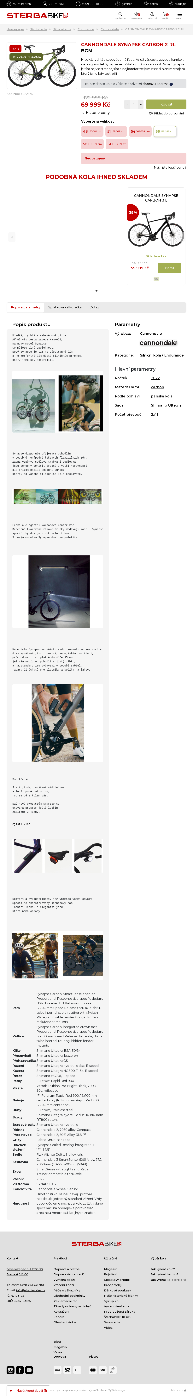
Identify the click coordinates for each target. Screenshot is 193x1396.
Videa (108, 1327)
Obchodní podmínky (69, 1295)
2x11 (154, 414)
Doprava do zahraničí (69, 1274)
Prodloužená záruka (119, 1311)
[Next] (70, 66)
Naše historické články (121, 1295)
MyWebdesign (116, 1390)
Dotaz (94, 307)
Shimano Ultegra (166, 405)
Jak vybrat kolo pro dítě (168, 1280)
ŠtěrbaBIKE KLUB (117, 1317)
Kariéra (59, 1317)
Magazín (110, 1269)
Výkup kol (112, 1301)
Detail (169, 268)
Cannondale (110, 29)
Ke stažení (61, 1311)
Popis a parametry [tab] (25, 307)
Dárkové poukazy (117, 1290)
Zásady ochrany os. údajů (72, 1306)
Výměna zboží (64, 1280)
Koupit (166, 104)
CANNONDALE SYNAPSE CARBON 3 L (156, 198)
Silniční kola (62, 29)
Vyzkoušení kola (116, 1306)
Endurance (86, 29)
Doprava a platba (66, 1269)
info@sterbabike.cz (30, 1290)
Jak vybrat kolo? (163, 1269)
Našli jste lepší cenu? (170, 167)
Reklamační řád (66, 1301)
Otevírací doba (65, 1322)
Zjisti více (21, 824)
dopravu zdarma (158, 84)
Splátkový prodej (117, 1280)
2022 (155, 378)
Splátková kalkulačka (65, 307)
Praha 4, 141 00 (17, 1274)
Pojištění (110, 1274)
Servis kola (112, 1322)
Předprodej (112, 1285)
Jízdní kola (38, 29)
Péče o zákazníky (67, 1290)
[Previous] (13, 66)
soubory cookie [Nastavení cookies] (77, 1390)
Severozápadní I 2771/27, (25, 1269)
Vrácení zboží (64, 1285)
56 (156, 279)
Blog (57, 1341)
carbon (157, 387)
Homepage (15, 29)
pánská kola (162, 396)
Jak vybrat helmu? (164, 1274)
